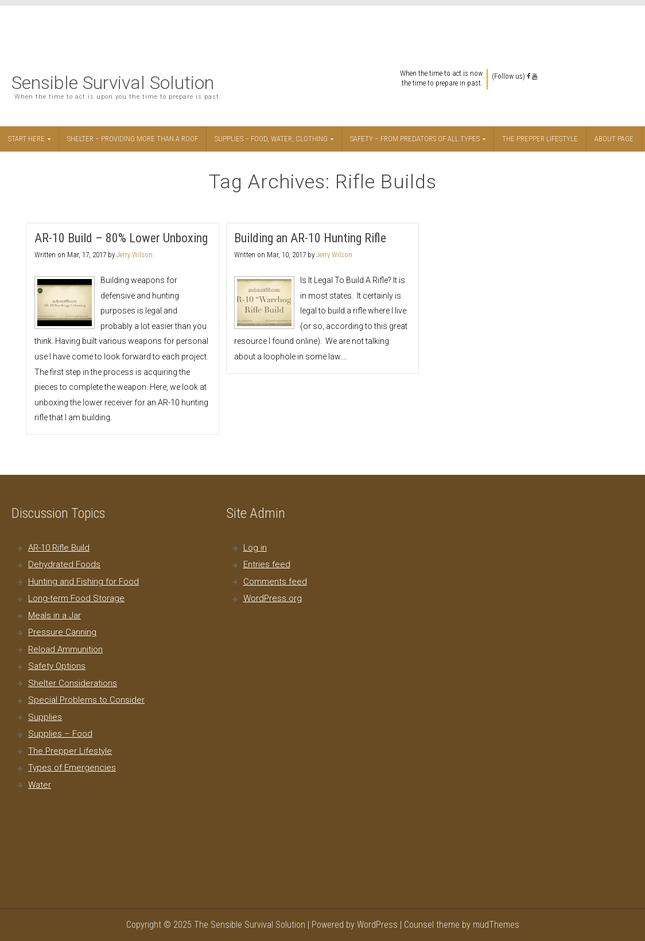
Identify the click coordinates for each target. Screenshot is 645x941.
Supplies (45, 717)
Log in (255, 548)
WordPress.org (272, 598)
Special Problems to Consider (86, 700)
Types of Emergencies (72, 767)
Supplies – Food (60, 734)
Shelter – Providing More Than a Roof (132, 138)
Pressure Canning (62, 632)
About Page (614, 138)
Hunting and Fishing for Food (83, 581)
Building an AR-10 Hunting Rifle (310, 238)
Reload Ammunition (65, 649)
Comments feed (275, 581)
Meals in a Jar (54, 615)
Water (39, 785)
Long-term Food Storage (76, 598)
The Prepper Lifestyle (540, 138)
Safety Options (57, 666)
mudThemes (496, 924)
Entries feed (266, 564)
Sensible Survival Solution (112, 82)
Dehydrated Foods (64, 564)
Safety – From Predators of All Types (415, 138)
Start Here (26, 138)
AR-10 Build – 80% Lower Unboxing (121, 238)
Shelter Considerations (72, 683)
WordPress (377, 924)
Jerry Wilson (134, 254)
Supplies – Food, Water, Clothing (271, 138)
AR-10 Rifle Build (59, 548)
